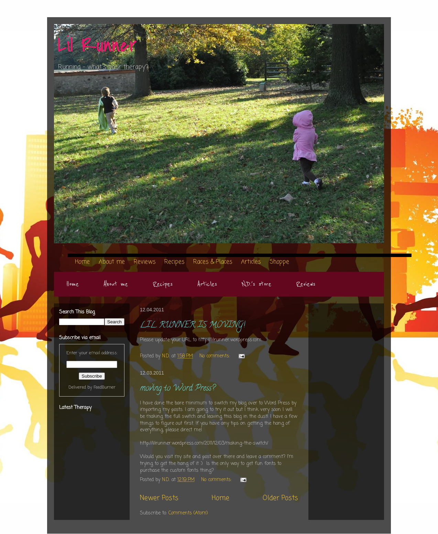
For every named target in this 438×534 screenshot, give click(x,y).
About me (115, 284)
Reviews (305, 284)
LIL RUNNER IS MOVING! (192, 325)
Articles (207, 284)
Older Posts (280, 498)
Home (72, 284)
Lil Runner (97, 45)
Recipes (163, 284)
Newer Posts (159, 498)
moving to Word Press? (177, 388)
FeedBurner (105, 387)
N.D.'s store (256, 284)
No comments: (215, 356)
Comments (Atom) (188, 513)
